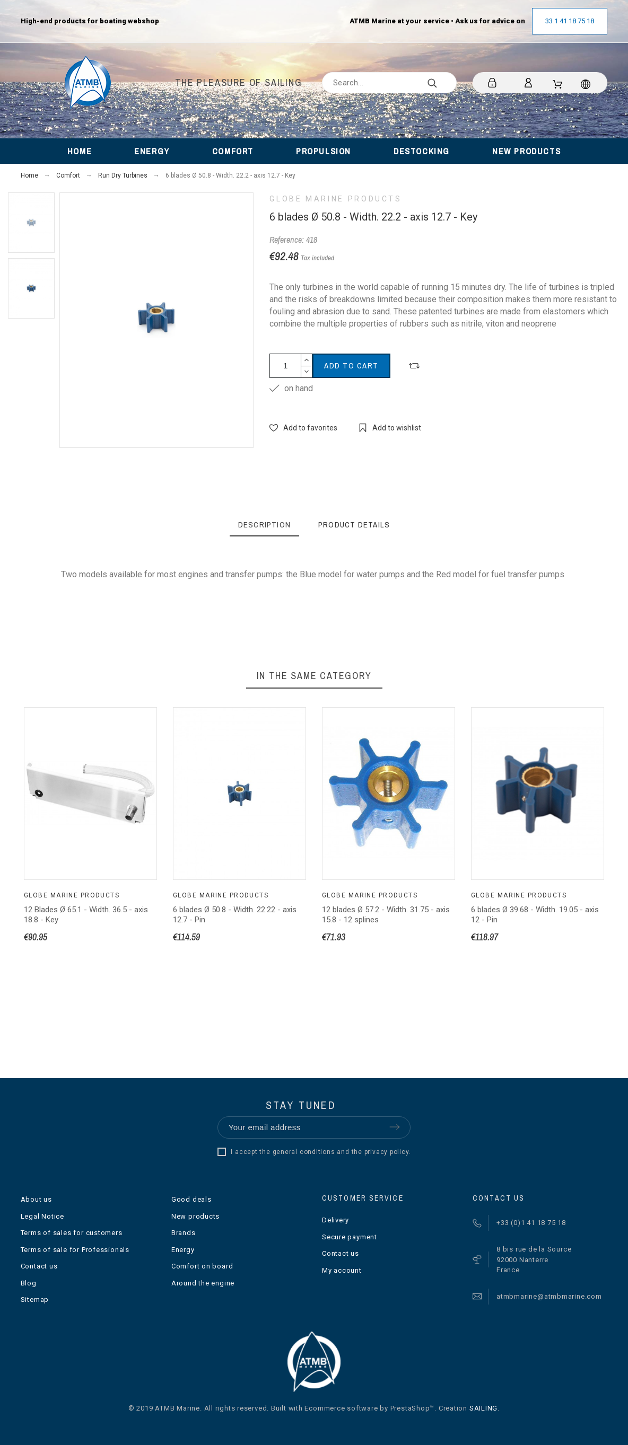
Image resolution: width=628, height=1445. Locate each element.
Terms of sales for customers (72, 1233)
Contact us (39, 1266)
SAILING (483, 1408)
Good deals (191, 1199)
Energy (183, 1250)
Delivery (335, 1220)
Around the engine (202, 1283)
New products (195, 1216)
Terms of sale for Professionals (75, 1250)
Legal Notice (42, 1216)
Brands (183, 1233)
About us (36, 1199)
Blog (29, 1283)
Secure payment (349, 1237)
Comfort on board (202, 1266)
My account (342, 1270)
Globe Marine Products (335, 198)
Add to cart (351, 365)
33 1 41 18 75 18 (569, 21)
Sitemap (35, 1299)
